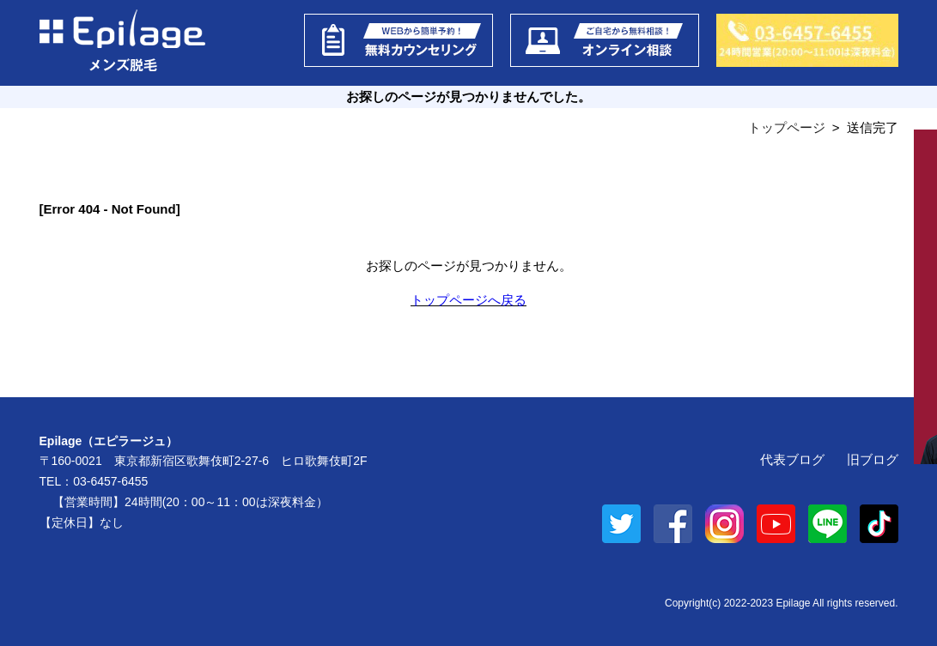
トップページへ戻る (468, 300)
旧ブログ (872, 459)
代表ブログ (792, 459)
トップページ (786, 127)
